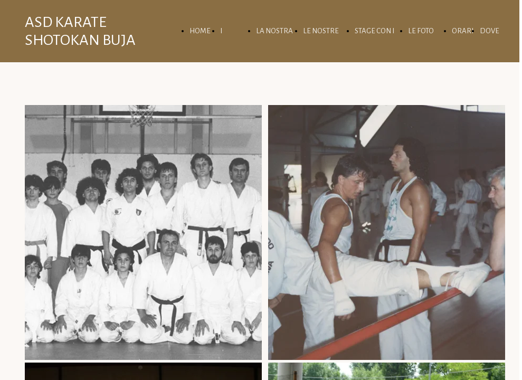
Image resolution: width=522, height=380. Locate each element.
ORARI (462, 31)
